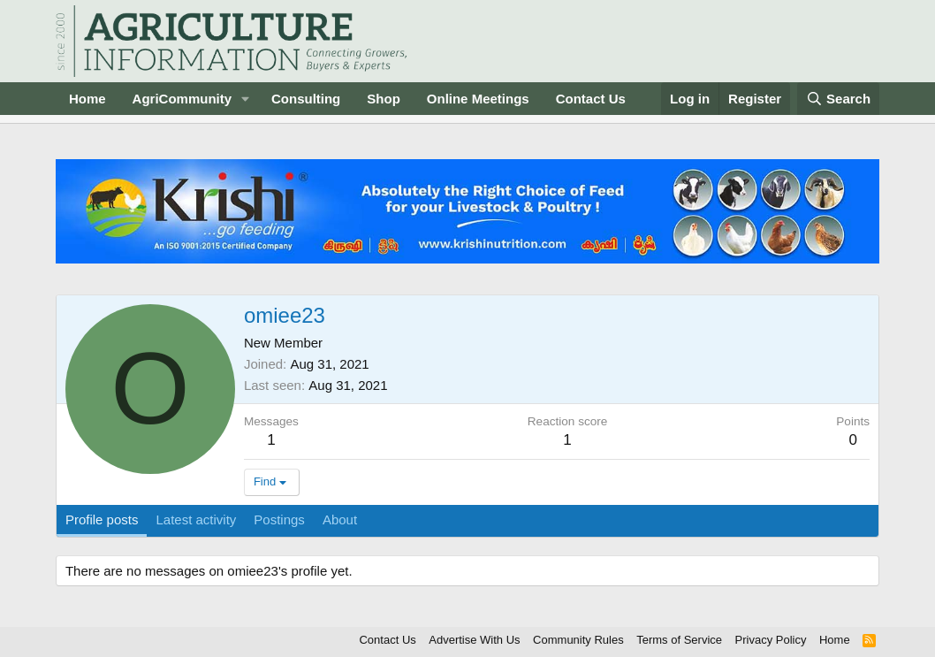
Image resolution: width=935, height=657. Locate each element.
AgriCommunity (182, 98)
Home (87, 98)
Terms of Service (679, 639)
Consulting (305, 98)
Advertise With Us (474, 639)
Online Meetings (478, 98)
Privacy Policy (771, 639)
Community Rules (578, 639)
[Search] (838, 98)
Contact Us (591, 98)
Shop (383, 98)
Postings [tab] (279, 519)
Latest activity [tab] (196, 519)
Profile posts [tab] (102, 519)
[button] (245, 98)
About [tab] (340, 519)
